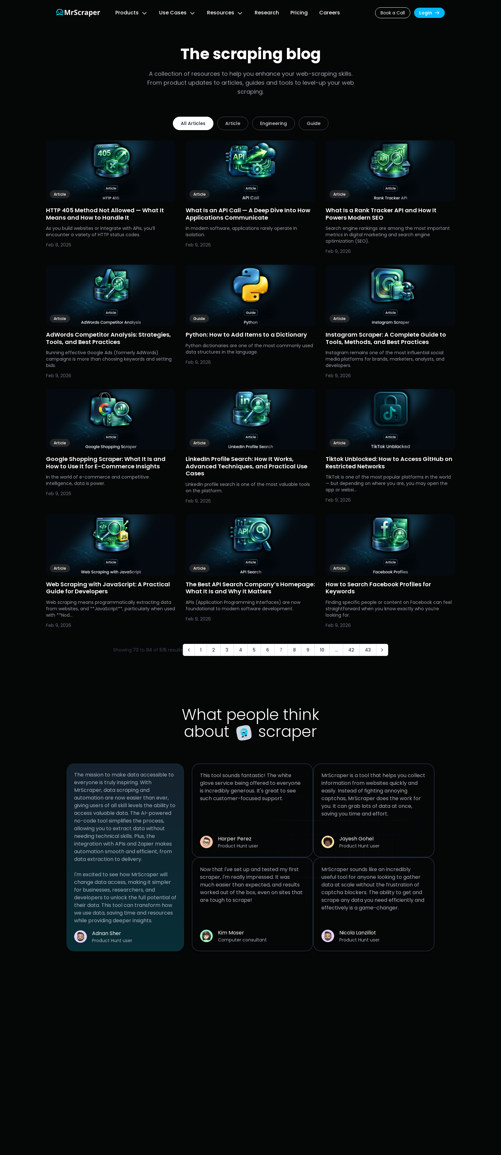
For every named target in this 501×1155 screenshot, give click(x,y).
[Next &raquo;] (382, 650)
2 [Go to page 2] (213, 650)
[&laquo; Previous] (189, 650)
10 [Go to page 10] (322, 650)
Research (267, 12)
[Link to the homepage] (78, 13)
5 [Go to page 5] (254, 650)
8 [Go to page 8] (294, 650)
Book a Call (393, 13)
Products (127, 12)
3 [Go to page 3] (227, 650)
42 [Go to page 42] (351, 650)
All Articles (193, 123)
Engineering (273, 123)
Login (429, 13)
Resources (220, 12)
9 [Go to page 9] (307, 650)
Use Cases (173, 12)
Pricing (299, 12)
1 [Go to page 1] (201, 650)
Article (232, 123)
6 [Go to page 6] (267, 650)
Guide (313, 123)
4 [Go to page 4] (240, 650)
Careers (329, 12)
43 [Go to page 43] (368, 650)
